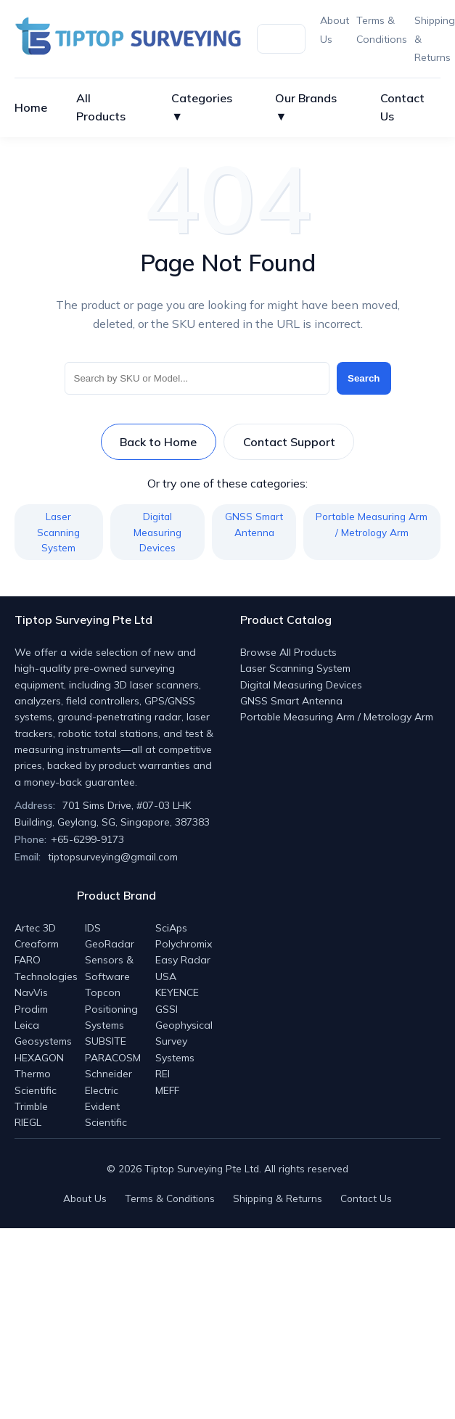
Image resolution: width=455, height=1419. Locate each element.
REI (162, 1073)
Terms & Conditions (170, 1198)
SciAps (171, 927)
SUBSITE (105, 1041)
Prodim (31, 1009)
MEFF (167, 1090)
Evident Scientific (106, 1114)
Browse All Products (288, 652)
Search (364, 378)
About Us (85, 1198)
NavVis (31, 992)
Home (31, 107)
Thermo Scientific (36, 1081)
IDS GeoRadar (109, 935)
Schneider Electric (108, 1081)
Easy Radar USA (182, 967)
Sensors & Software (109, 967)
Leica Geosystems (43, 1033)
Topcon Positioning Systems (111, 1009)
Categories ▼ (201, 107)
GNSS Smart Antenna (254, 524)
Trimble (31, 1106)
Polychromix (183, 943)
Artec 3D (35, 927)
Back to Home (158, 442)
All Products (101, 107)
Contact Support (289, 442)
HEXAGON (39, 1057)
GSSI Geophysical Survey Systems (184, 1033)
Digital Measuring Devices (157, 532)
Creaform (37, 943)
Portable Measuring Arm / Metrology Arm (371, 524)
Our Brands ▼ (306, 107)
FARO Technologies (46, 967)
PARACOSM (113, 1057)
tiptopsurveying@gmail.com (113, 856)
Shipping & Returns (277, 1198)
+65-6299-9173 (87, 839)
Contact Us (402, 107)
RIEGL (28, 1122)
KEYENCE (177, 992)
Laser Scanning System (58, 532)
